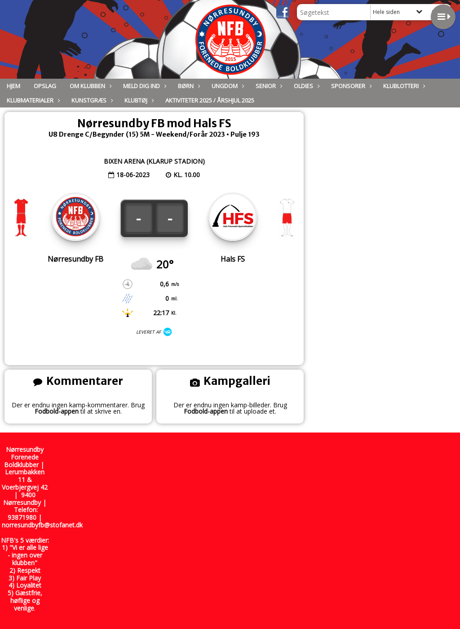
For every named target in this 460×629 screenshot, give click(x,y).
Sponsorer (350, 86)
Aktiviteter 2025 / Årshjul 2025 (209, 100)
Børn (188, 86)
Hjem (13, 86)
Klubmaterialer (32, 100)
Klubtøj (138, 100)
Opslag (45, 86)
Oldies (306, 86)
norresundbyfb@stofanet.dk (42, 525)
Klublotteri (403, 86)
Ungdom (227, 86)
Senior (268, 86)
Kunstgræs (91, 100)
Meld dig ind (143, 86)
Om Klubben (90, 86)
